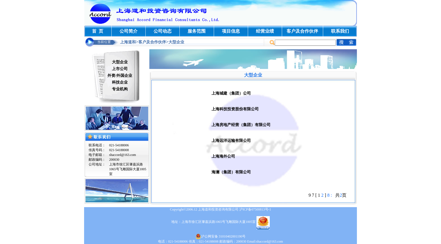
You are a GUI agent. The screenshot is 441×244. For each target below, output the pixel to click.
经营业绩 (265, 31)
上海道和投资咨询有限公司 (218, 209)
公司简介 (129, 31)
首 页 (97, 31)
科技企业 (120, 82)
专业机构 (120, 89)
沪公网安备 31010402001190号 (220, 236)
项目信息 (231, 31)
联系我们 (340, 31)
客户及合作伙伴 (302, 31)
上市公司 (120, 69)
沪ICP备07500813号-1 (255, 209)
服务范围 (197, 31)
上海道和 (128, 42)
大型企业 (120, 62)
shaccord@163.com (122, 155)
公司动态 (163, 31)
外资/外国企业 (119, 75)
